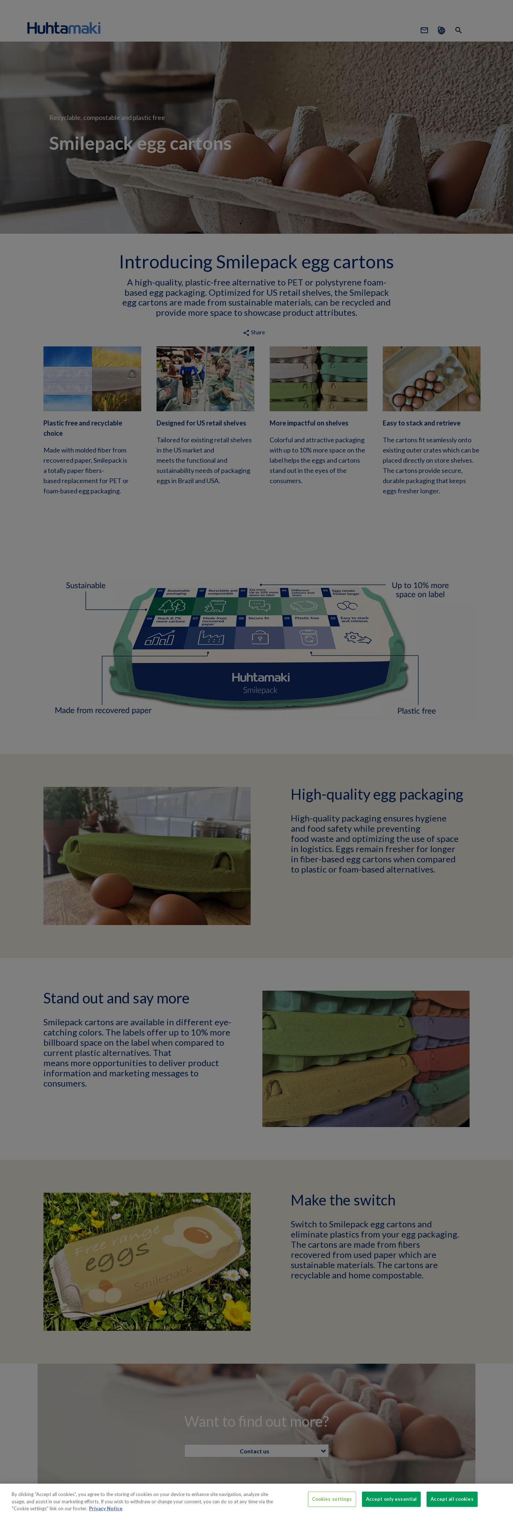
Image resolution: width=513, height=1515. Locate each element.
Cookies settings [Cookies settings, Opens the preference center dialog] (332, 1503)
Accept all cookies (452, 1503)
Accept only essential (391, 1503)
